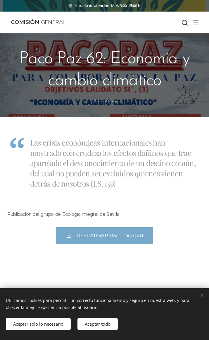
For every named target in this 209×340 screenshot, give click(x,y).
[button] (184, 22)
